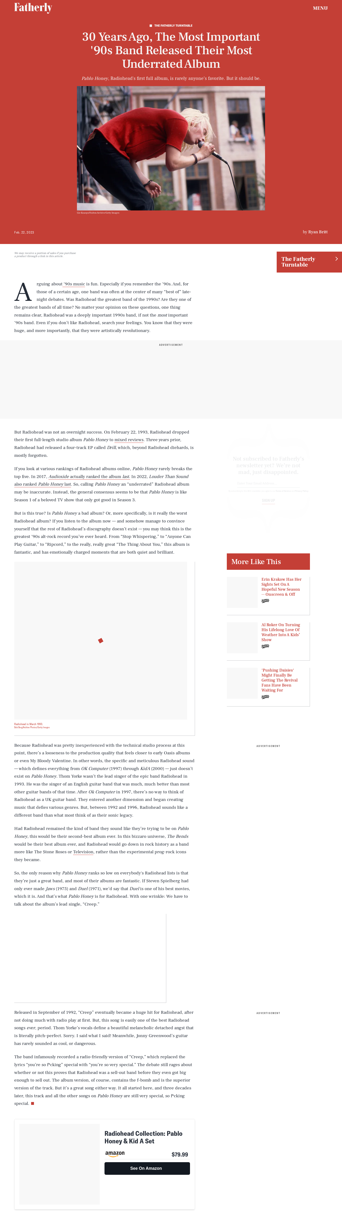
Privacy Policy (302, 495)
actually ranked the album (95, 476)
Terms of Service (283, 495)
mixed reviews (128, 440)
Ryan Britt (318, 232)
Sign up (268, 504)
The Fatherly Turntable (298, 261)
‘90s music (73, 284)
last (125, 476)
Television (83, 852)
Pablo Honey (50, 484)
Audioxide (58, 476)
